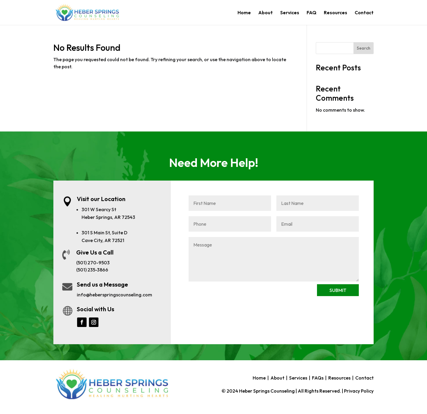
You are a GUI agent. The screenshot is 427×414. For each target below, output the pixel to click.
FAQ (311, 12)
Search (363, 48)
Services (289, 12)
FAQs (318, 378)
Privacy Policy (359, 391)
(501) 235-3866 (92, 270)
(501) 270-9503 (93, 263)
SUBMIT (337, 290)
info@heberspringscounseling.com (114, 295)
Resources (335, 12)
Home (244, 12)
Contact (364, 12)
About (265, 12)
